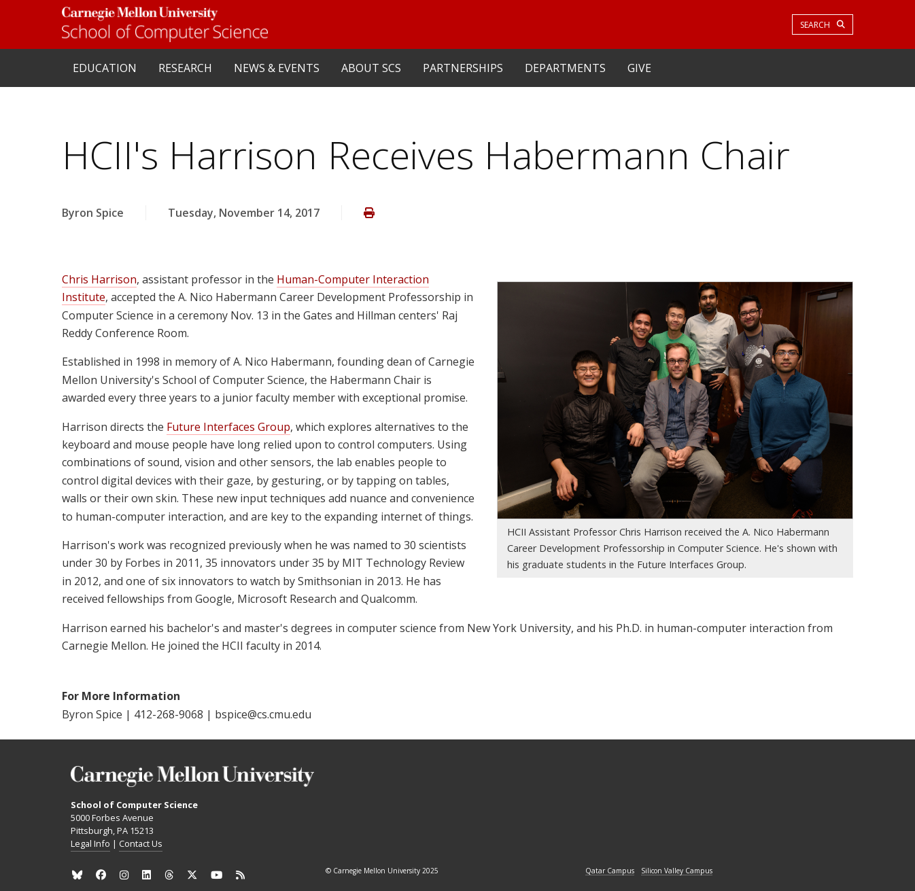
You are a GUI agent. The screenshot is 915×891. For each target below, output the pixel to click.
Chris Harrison (99, 279)
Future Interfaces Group (228, 426)
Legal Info (90, 843)
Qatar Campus (609, 871)
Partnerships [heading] (463, 67)
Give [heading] (639, 67)
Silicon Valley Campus (676, 871)
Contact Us (140, 843)
